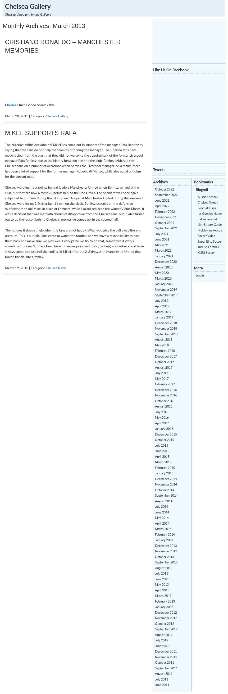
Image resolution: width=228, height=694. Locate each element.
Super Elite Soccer (210, 241)
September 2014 (166, 495)
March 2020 (163, 278)
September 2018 (166, 334)
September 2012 (166, 629)
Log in (200, 275)
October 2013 (164, 557)
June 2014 (162, 512)
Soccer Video (206, 236)
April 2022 (162, 206)
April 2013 (162, 590)
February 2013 (165, 601)
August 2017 (164, 367)
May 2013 (162, 584)
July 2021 (161, 234)
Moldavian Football (210, 230)
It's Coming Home (210, 213)
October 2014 (164, 490)
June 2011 (162, 685)
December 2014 (166, 479)
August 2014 (164, 501)
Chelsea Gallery (28, 6)
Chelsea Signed (208, 202)
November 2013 (166, 551)
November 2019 (166, 289)
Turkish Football (208, 247)
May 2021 (162, 245)
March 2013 (163, 596)
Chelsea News (56, 268)
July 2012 (161, 640)
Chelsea (11, 105)
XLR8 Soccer (206, 252)
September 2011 (166, 668)
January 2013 (164, 607)
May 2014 (162, 518)
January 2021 (164, 256)
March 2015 (163, 462)
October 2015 (164, 440)
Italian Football (208, 219)
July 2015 (161, 445)
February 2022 (165, 211)
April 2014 (162, 523)
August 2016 (164, 406)
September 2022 (166, 195)
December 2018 (166, 323)
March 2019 (163, 312)
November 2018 (166, 328)
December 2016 (166, 390)
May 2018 (162, 345)
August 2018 (164, 339)
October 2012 (164, 624)
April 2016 (162, 423)
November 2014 (166, 484)
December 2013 (166, 546)
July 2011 (161, 679)
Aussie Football (208, 197)
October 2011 (164, 662)
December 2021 (166, 217)
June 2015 (162, 451)
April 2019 (162, 306)
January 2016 (164, 429)
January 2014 (164, 540)
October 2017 (164, 362)
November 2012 (166, 618)
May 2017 (162, 379)
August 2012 (164, 635)
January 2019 (164, 317)
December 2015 (166, 434)
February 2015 (165, 468)
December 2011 (166, 651)
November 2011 (166, 657)
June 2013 (162, 579)
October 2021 (164, 223)
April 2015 (162, 456)
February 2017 (165, 384)
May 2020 (162, 273)
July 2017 (161, 373)
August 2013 (164, 568)
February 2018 (165, 351)
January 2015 (164, 473)
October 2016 (164, 401)
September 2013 (166, 562)
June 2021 (162, 239)
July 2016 (161, 412)
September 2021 (166, 228)
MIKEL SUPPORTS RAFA (41, 132)
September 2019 (166, 295)
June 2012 (162, 646)
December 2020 (166, 261)
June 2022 (162, 200)
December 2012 (166, 612)
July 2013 (161, 573)
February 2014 (165, 534)
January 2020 (164, 284)
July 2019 (161, 301)
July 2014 (161, 506)
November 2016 (166, 395)
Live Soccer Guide (210, 225)
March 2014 (163, 529)
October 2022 (164, 189)
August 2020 (164, 267)
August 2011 (164, 674)
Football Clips (207, 208)
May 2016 (162, 417)
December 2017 (166, 356)
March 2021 (163, 250)
